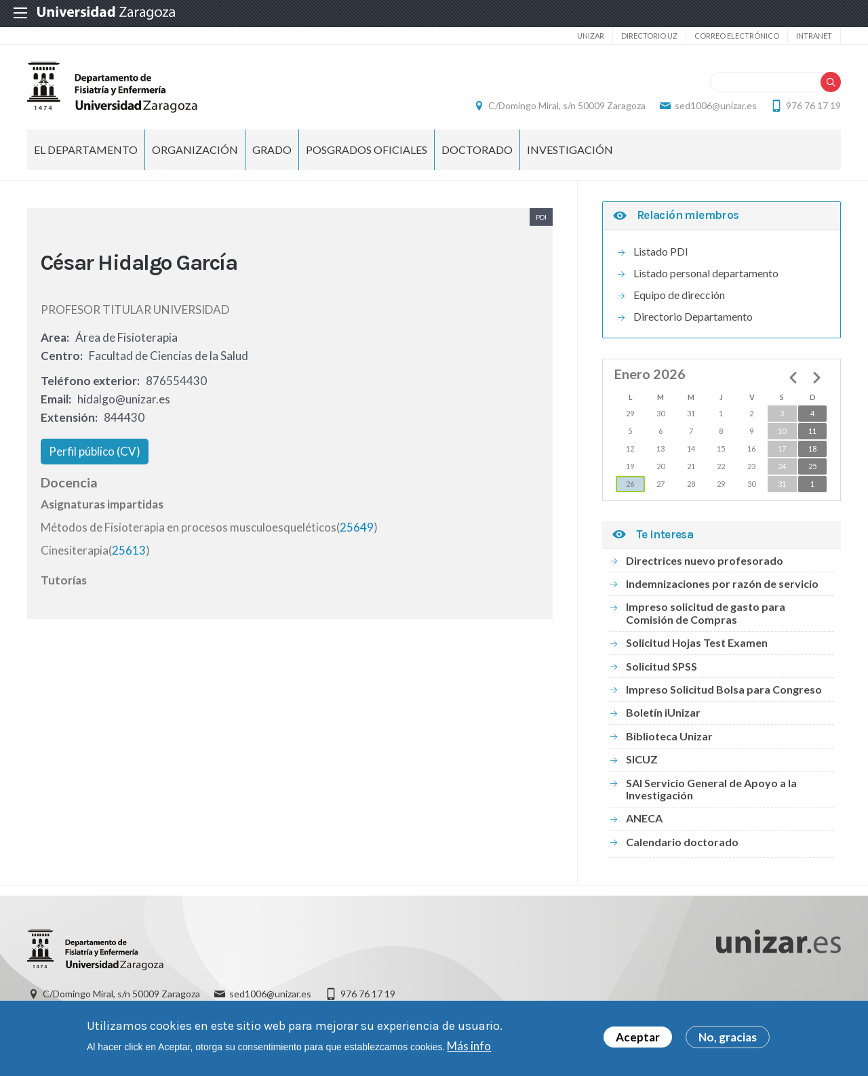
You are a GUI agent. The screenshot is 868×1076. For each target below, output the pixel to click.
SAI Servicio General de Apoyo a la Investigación (711, 788)
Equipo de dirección (679, 294)
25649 (357, 527)
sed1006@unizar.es (716, 105)
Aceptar (638, 1040)
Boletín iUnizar (663, 712)
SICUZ (642, 759)
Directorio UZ (649, 35)
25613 (129, 550)
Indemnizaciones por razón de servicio (722, 583)
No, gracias (727, 1040)
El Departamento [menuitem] (86, 149)
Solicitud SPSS (661, 666)
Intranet (814, 35)
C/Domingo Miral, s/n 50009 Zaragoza (567, 105)
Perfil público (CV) (94, 451)
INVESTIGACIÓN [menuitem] (570, 149)
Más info (469, 1048)
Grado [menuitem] (272, 149)
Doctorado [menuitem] (477, 149)
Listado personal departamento (705, 272)
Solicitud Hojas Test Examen (697, 642)
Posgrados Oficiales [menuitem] (366, 149)
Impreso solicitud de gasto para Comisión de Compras (705, 612)
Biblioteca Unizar (669, 736)
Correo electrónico (736, 35)
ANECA (644, 818)
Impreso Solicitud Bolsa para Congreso (724, 689)
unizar (590, 35)
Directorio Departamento (693, 316)
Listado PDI (660, 251)
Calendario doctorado (682, 841)
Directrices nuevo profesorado (704, 560)
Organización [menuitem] (195, 149)
